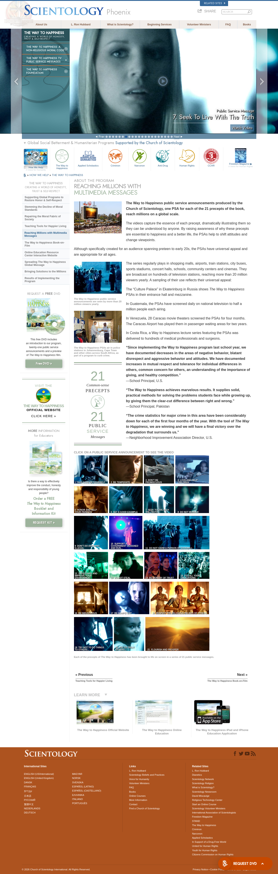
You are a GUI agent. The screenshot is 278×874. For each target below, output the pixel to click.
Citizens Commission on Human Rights (213, 854)
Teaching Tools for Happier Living (45, 226)
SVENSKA (77, 782)
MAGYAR (77, 774)
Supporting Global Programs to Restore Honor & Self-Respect (44, 199)
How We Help (36, 167)
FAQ (228, 24)
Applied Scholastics (88, 157)
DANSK (28, 782)
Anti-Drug (163, 157)
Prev (101, 136)
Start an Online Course (204, 804)
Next (176, 136)
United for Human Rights (205, 846)
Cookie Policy (217, 869)
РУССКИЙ (29, 800)
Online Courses (137, 796)
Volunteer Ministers (199, 24)
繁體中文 (29, 804)
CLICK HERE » (43, 416)
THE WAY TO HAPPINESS (67, 175)
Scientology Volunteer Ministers (208, 808)
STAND (196, 821)
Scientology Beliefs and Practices (146, 775)
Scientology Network (203, 779)
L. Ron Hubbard (80, 24)
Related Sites (214, 3)
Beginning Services (159, 24)
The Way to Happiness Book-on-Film (45, 244)
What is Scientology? (120, 24)
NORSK (76, 778)
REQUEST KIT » (44, 522)
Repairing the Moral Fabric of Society (43, 218)
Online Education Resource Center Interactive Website (42, 254)
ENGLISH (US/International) (39, 774)
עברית (28, 791)
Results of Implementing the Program (42, 280)
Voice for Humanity (139, 779)
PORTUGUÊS (79, 803)
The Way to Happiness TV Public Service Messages (43, 60)
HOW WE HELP (39, 175)
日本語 (27, 796)
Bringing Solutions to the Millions (45, 271)
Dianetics (197, 775)
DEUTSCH (30, 812)
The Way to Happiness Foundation (41, 71)
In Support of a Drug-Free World (209, 842)
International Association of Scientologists (214, 812)
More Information (138, 800)
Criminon (115, 157)
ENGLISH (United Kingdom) (39, 778)
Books (247, 24)
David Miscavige (200, 796)
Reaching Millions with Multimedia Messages (46, 234)
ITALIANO (77, 799)
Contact (133, 804)
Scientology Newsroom (204, 791)
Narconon (140, 157)
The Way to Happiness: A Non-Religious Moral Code (45, 48)
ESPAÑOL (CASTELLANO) (86, 790)
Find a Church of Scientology (144, 808)
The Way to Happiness (62, 158)
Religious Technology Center (207, 800)
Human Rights (187, 157)
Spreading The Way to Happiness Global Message (45, 263)
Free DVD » (44, 363)
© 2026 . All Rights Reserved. (56, 869)
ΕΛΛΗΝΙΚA (78, 795)
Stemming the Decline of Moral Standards (44, 208)
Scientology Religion (203, 783)
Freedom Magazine (240, 165)
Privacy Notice (200, 869)
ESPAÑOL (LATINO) (83, 786)
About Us (41, 24)
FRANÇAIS (30, 786)
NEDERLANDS (32, 808)
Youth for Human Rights (204, 850)
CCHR (211, 157)
